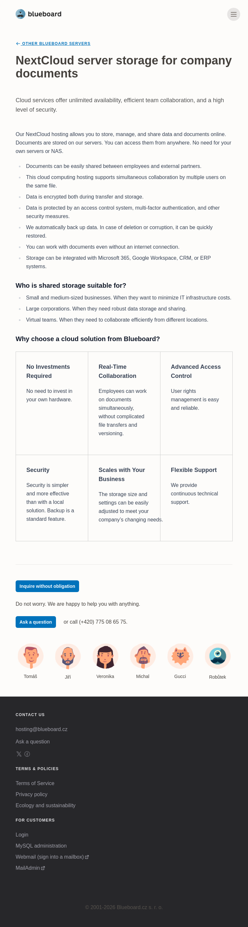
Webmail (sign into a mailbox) (50, 857)
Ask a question (36, 622)
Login (22, 834)
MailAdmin (28, 868)
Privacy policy (32, 794)
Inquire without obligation (47, 586)
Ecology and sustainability (46, 805)
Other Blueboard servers (53, 43)
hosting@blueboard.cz (41, 729)
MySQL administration (41, 846)
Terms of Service (35, 783)
